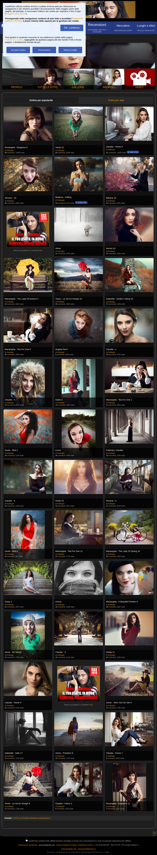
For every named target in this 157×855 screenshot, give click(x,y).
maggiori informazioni (16, 13)
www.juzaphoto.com (69, 849)
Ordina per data (116, 100)
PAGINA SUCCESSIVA (40, 818)
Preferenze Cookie (14, 39)
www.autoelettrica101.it (87, 849)
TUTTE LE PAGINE (21, 818)
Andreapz (10, 150)
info (40, 250)
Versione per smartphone (27, 845)
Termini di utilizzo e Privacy (66, 845)
